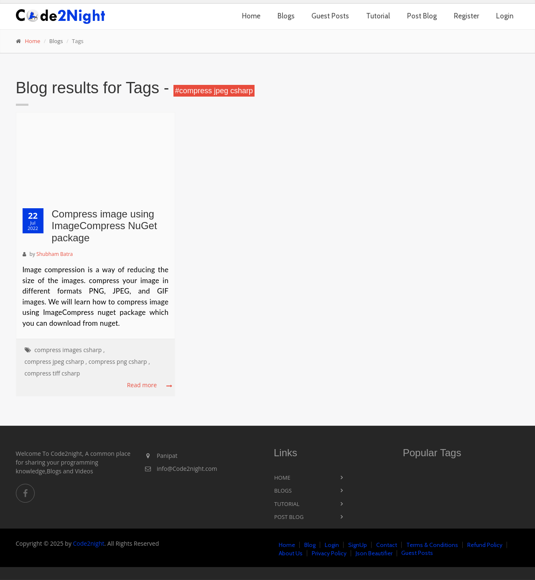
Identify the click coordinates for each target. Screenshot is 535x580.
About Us (291, 553)
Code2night (88, 543)
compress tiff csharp (52, 373)
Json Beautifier (374, 553)
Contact (386, 545)
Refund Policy (484, 545)
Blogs (286, 16)
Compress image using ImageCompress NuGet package (104, 226)
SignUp (357, 545)
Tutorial (378, 16)
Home (251, 16)
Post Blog (422, 16)
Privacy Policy (329, 553)
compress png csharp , (119, 361)
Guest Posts (330, 16)
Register (466, 16)
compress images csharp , (69, 350)
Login (505, 16)
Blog (310, 545)
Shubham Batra (54, 254)
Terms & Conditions (432, 545)
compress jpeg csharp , (56, 361)
